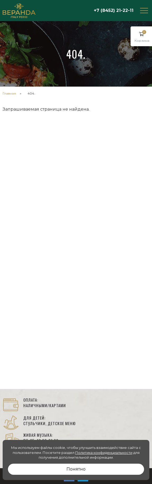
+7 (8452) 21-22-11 (113, 10)
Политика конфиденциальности (103, 452)
